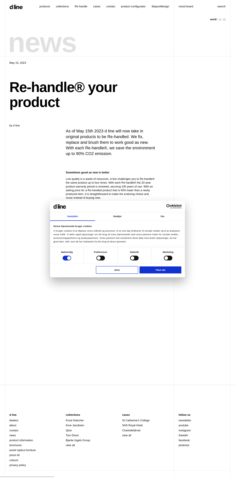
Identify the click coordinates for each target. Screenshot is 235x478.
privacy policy (17, 465)
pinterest (184, 445)
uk (220, 19)
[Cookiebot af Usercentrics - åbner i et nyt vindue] (168, 206)
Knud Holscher (75, 420)
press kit (14, 455)
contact (13, 430)
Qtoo (69, 430)
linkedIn (183, 435)
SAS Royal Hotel (132, 425)
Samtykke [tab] (72, 216)
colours (13, 460)
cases (96, 6)
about (12, 425)
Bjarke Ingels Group (78, 440)
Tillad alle (160, 270)
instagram (185, 430)
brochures (15, 445)
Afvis (117, 270)
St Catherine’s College (136, 420)
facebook (184, 440)
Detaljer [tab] (117, 216)
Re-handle (81, 6)
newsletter (185, 420)
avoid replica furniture (22, 450)
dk (224, 19)
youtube (183, 425)
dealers (13, 420)
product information (21, 440)
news (12, 435)
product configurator (133, 6)
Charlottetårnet (131, 430)
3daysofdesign (160, 6)
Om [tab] (162, 216)
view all (70, 445)
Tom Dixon (72, 435)
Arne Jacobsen (75, 425)
